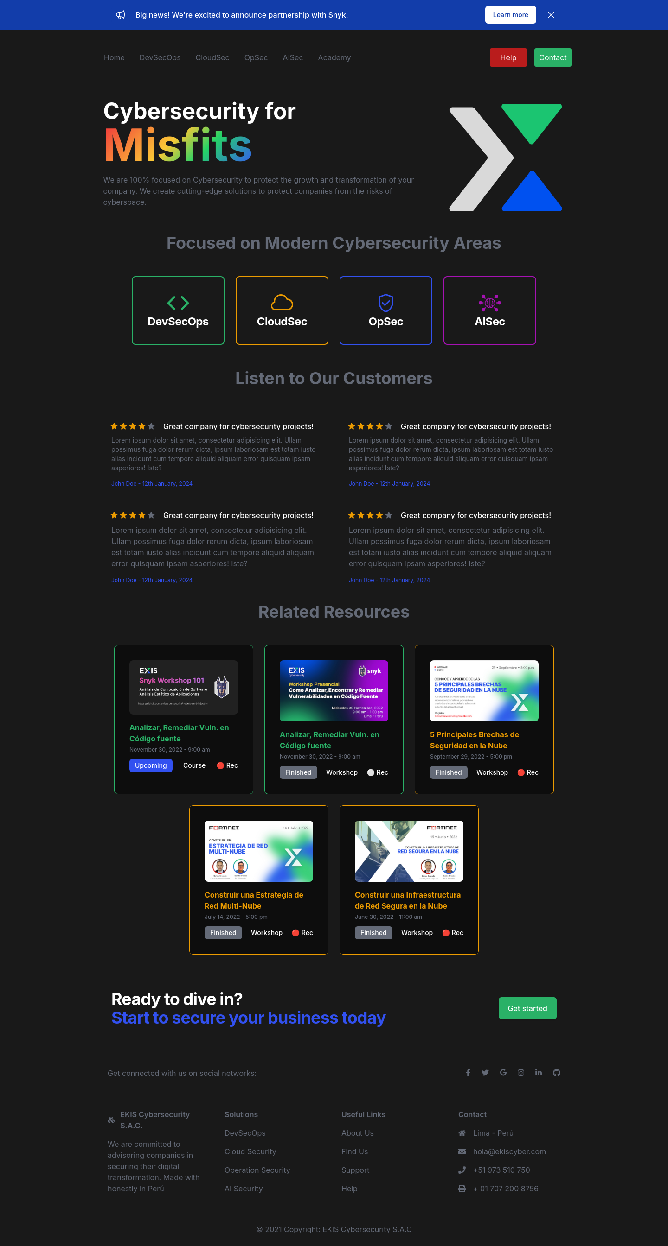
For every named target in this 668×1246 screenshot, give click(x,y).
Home (114, 57)
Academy (334, 57)
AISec (293, 57)
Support (355, 1170)
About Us (357, 1133)
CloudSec (213, 57)
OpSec (256, 57)
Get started (527, 1008)
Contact (552, 57)
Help (509, 57)
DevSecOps (160, 57)
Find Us (354, 1151)
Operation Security (257, 1170)
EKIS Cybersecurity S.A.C (366, 1229)
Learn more (510, 15)
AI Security (244, 1188)
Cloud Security (250, 1151)
